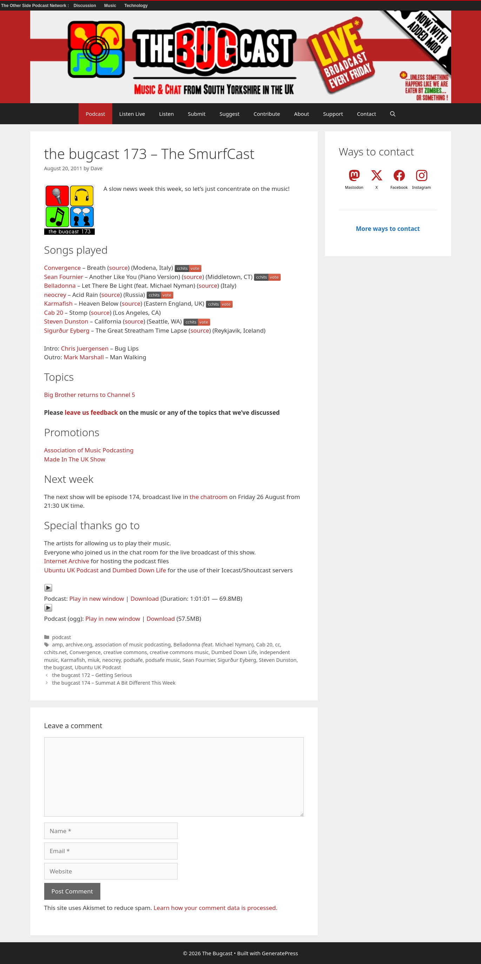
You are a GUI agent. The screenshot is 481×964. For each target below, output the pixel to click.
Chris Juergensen (85, 348)
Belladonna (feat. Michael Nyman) (213, 644)
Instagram (421, 187)
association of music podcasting (133, 644)
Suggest (230, 113)
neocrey (55, 295)
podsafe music (162, 660)
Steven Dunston (66, 321)
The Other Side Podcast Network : (35, 5)
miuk (94, 660)
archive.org (79, 644)
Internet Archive (66, 561)
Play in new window (96, 598)
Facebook (399, 187)
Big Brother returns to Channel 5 (89, 395)
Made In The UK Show (75, 459)
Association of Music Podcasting (89, 450)
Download (145, 598)
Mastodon (354, 187)
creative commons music (179, 652)
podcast (61, 637)
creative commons (125, 652)
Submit (197, 113)
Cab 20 (54, 312)
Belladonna (60, 285)
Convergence (62, 268)
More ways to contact (388, 229)
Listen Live (132, 113)
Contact (366, 113)
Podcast (95, 113)
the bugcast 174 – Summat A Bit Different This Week (114, 682)
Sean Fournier (63, 277)
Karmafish (58, 303)
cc (277, 644)
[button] (392, 113)
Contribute (267, 113)
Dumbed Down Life (139, 570)
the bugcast (58, 667)
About (301, 113)
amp (57, 644)
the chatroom (209, 497)
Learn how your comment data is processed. (216, 908)
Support (333, 113)
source (118, 268)
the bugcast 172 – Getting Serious (92, 675)
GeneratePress (280, 953)
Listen (166, 113)
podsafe (133, 660)
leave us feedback (91, 412)
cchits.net (55, 652)
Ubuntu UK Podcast (71, 570)
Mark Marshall (83, 357)
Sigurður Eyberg (66, 330)
